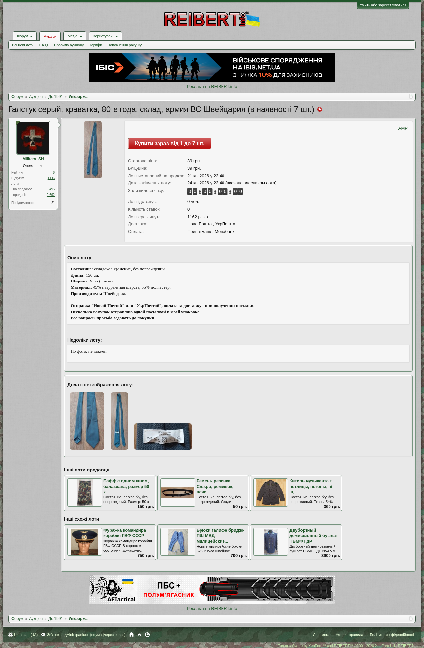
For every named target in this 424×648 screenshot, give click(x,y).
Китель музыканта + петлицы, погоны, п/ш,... (310, 486)
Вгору (139, 634)
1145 (51, 178)
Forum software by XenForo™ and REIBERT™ (346, 646)
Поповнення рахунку (124, 45)
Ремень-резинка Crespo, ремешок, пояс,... (215, 486)
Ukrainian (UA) (26, 635)
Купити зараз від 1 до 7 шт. (169, 143)
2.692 (51, 195)
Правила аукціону (69, 45)
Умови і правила (349, 635)
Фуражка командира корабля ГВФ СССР (124, 533)
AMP (403, 128)
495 (52, 189)
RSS (147, 634)
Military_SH (33, 159)
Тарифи (95, 45)
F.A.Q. (44, 45)
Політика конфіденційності (392, 635)
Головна (131, 634)
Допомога (321, 635)
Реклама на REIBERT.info (212, 86)
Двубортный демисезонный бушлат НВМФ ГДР (313, 535)
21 (53, 203)
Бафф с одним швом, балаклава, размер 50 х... (126, 486)
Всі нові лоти (22, 45)
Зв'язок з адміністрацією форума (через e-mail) (86, 635)
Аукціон (50, 36)
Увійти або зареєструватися (383, 5)
